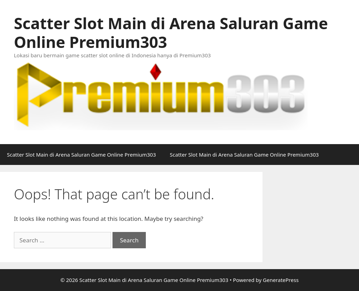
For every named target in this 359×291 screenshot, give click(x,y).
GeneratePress (281, 279)
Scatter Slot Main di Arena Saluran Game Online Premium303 (171, 32)
